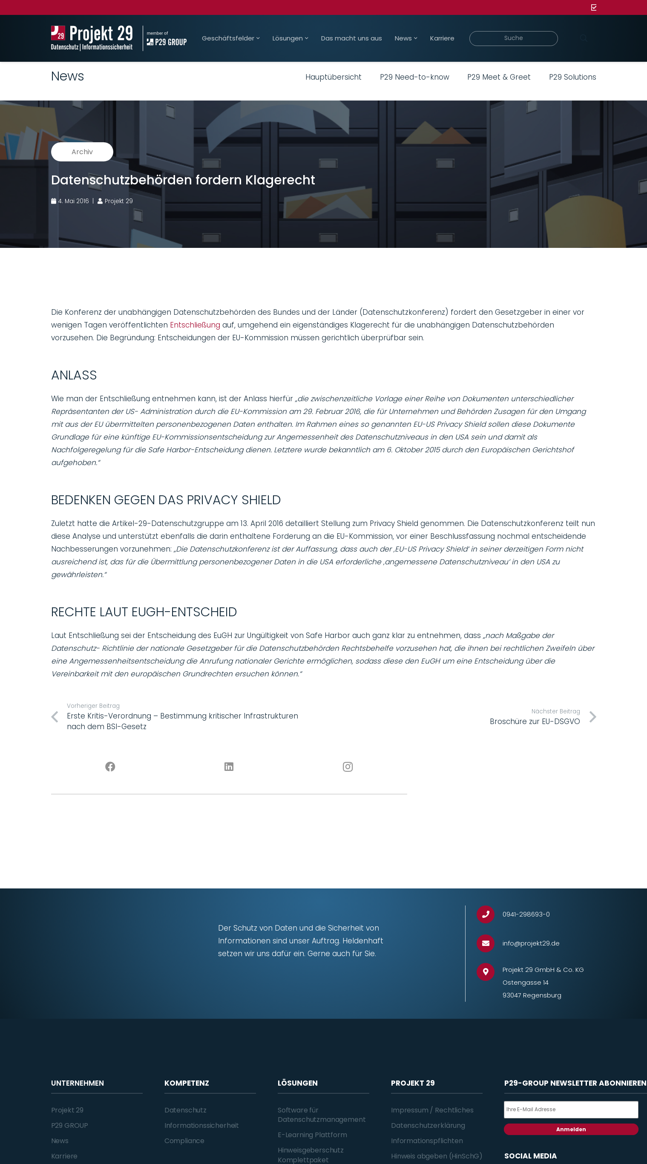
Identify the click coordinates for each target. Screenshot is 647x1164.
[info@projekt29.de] (490, 943)
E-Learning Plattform (312, 1135)
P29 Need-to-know (414, 77)
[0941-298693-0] (490, 914)
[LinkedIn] (229, 767)
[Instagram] (347, 767)
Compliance (184, 1141)
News (60, 1141)
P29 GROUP (70, 1125)
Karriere (64, 1156)
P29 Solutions (572, 77)
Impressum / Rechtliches (432, 1110)
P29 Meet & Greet (499, 77)
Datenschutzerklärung (428, 1125)
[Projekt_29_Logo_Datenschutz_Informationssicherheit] (92, 38)
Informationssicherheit (201, 1125)
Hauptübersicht (333, 77)
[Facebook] (110, 767)
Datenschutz (185, 1110)
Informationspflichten (427, 1141)
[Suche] (513, 38)
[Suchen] (584, 38)
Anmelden (571, 1129)
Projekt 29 (67, 1110)
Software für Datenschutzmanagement (322, 1114)
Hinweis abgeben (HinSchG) (437, 1156)
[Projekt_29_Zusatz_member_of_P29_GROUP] (165, 38)
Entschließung (195, 325)
